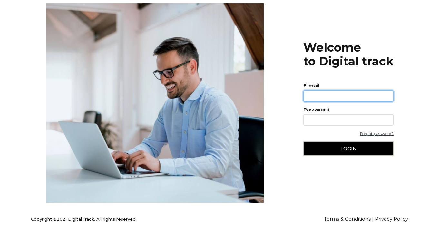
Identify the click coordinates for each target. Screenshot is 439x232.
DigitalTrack (81, 219)
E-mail (311, 85)
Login (348, 148)
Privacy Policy (391, 219)
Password (316, 109)
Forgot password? (377, 133)
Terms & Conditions (347, 219)
